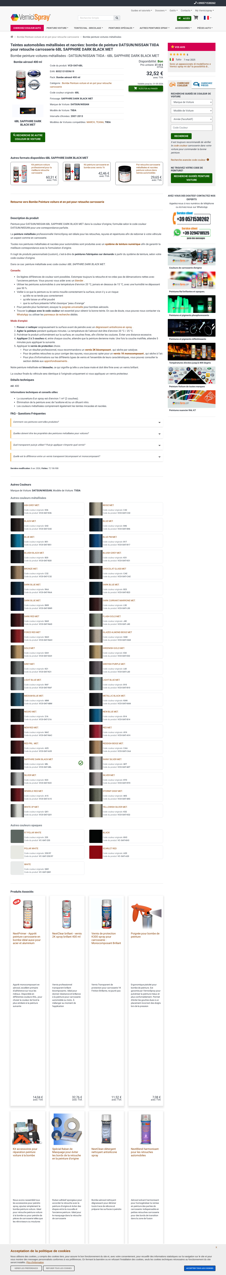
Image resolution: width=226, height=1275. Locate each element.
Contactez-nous (70, 1225)
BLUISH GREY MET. (112, 629)
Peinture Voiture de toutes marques (187, 386)
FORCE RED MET (32, 708)
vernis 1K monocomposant (128, 429)
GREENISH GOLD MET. (114, 724)
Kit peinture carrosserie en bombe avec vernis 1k (96, 166)
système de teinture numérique (123, 320)
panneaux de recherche (57, 390)
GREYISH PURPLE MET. (114, 740)
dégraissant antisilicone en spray (114, 403)
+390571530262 (204, 3)
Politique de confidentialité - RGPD (77, 1237)
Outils (173, 10)
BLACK (106, 908)
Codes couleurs (69, 1231)
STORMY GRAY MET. (113, 867)
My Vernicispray (203, 10)
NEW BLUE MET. (110, 787)
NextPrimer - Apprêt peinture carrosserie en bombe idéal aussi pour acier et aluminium (27, 1014)
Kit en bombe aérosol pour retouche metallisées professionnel (41, 213)
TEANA (100, 122)
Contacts (185, 10)
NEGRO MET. (30, 787)
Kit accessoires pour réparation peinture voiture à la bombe (147, 232)
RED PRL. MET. (31, 819)
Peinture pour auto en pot (40, 229)
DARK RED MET (31, 692)
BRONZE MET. (31, 644)
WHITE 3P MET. (31, 883)
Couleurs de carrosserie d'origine (185, 268)
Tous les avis (68, 1212)
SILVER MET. (30, 851)
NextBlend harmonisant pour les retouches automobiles (145, 1106)
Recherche (181, 136)
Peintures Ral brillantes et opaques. (187, 291)
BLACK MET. (30, 597)
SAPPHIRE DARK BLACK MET (38, 835)
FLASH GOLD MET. (112, 692)
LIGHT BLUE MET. (32, 756)
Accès (184, 18)
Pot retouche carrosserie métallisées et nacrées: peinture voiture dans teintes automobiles (148, 168)
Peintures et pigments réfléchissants (187, 339)
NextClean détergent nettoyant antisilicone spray (104, 1106)
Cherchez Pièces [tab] (206, 84)
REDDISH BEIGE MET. (113, 819)
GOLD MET (29, 724)
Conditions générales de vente (76, 1206)
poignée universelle (73, 382)
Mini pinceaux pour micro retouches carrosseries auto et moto (94, 250)
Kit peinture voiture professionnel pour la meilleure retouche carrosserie (41, 168)
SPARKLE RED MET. (33, 867)
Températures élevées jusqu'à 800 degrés (190, 362)
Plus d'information (35, 1262)
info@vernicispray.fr (28, 1220)
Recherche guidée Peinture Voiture (192, 178)
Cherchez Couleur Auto (27, 28)
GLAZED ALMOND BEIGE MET (117, 708)
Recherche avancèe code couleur (190, 159)
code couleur (180, 145)
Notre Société (69, 1200)
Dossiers (160, 10)
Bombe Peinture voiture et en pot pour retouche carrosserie (48, 37)
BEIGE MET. (108, 581)
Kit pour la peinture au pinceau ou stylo (91, 231)
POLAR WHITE (31, 924)
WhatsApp (22, 390)
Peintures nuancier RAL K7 (182, 410)
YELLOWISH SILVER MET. (115, 883)
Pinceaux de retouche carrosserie (38, 249)
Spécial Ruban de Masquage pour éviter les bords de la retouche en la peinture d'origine (66, 1108)
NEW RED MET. (31, 803)
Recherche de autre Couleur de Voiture (28, 137)
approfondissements (56, 437)
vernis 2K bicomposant (98, 425)
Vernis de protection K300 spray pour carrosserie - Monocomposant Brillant (106, 1014)
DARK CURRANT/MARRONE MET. (119, 676)
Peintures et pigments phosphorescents (189, 315)
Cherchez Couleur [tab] (183, 84)
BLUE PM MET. (110, 613)
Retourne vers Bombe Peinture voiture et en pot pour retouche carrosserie (57, 201)
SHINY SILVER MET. (112, 835)
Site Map (67, 1219)
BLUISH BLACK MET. (34, 629)
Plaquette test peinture (144, 211)
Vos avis (178, 47)
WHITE (27, 940)
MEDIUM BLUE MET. (34, 771)
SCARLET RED (110, 924)
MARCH (91, 122)
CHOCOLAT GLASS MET (114, 644)
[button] (207, 18)
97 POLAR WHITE (32, 908)
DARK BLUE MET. (32, 660)
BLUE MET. (108, 597)
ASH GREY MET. (32, 581)
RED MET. (107, 803)
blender (79, 356)
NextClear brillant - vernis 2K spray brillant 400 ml (67, 1011)
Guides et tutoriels (140, 10)
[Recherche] (96, 17)
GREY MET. (29, 740)
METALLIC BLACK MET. (114, 771)
